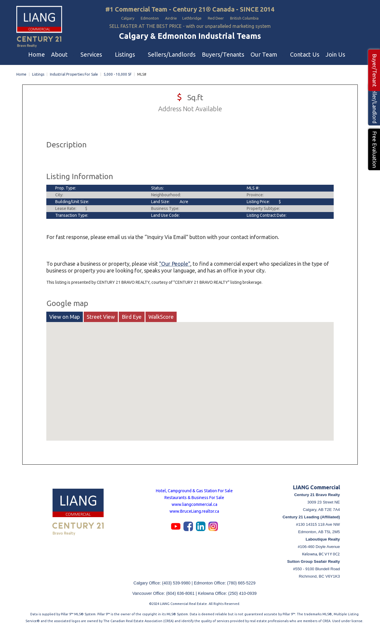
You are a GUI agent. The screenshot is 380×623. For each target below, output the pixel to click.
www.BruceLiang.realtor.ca (194, 506)
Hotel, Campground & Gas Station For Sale (194, 485)
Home (21, 69)
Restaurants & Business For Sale (194, 492)
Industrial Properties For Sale (74, 69)
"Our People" (174, 259)
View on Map (64, 312)
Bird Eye (132, 312)
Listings (38, 69)
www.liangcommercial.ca (194, 499)
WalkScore (161, 312)
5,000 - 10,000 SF (118, 69)
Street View (101, 312)
